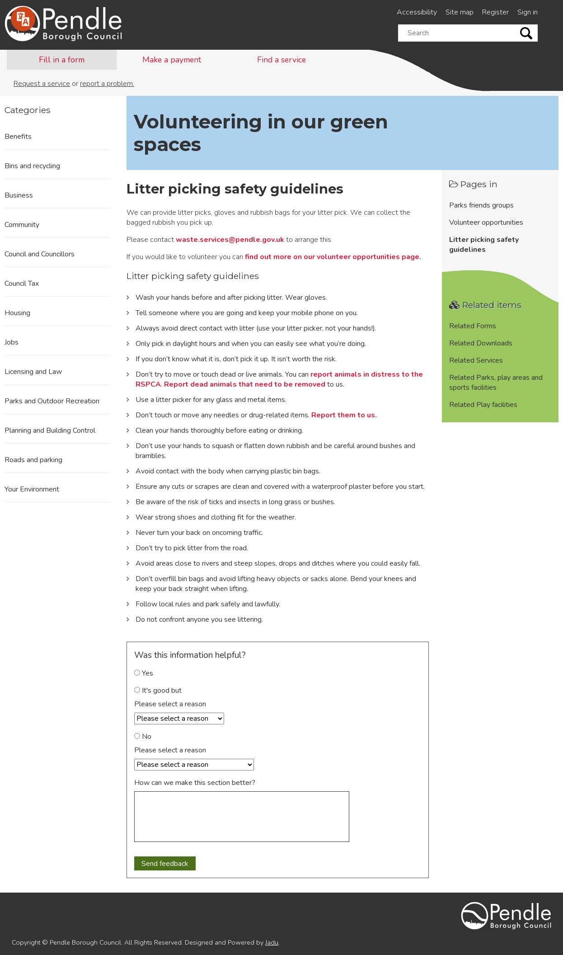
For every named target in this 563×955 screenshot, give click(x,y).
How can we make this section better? (194, 783)
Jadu (271, 942)
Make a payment (171, 59)
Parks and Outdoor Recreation (52, 401)
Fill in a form (61, 59)
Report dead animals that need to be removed (244, 384)
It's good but (158, 690)
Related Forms (472, 326)
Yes (143, 673)
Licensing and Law (33, 372)
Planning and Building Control (50, 430)
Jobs (12, 342)
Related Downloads (480, 343)
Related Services (476, 360)
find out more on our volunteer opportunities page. (333, 257)
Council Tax (22, 283)
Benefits (18, 137)
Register (495, 12)
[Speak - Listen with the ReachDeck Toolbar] (23, 19)
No (142, 737)
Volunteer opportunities (486, 222)
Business (19, 195)
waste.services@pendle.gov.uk (230, 240)
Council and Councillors (40, 254)
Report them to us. (344, 415)
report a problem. (107, 84)
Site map (460, 12)
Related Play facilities (483, 405)
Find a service (281, 59)
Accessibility (417, 12)
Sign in (527, 12)
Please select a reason (170, 704)
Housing (17, 313)
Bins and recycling (32, 166)
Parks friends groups (481, 205)
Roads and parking (33, 460)
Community (22, 225)
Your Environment (32, 489)
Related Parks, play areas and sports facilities (496, 382)
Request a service (42, 84)
